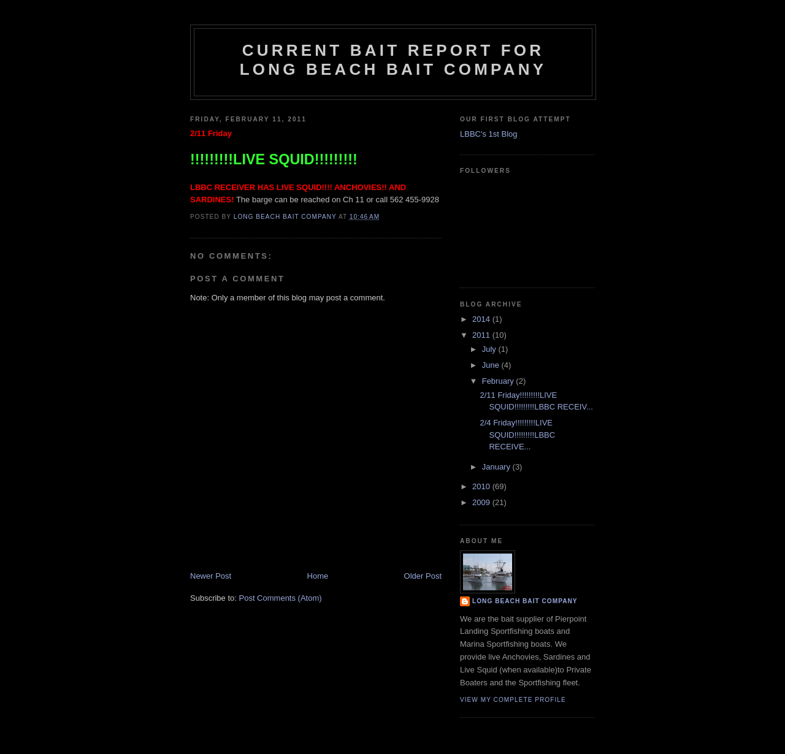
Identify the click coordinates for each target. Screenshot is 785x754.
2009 (482, 502)
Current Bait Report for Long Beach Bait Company (393, 59)
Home (318, 576)
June (492, 365)
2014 (482, 319)
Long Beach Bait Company (525, 601)
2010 (482, 486)
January (497, 466)
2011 (482, 335)
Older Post (423, 576)
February (499, 381)
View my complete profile (513, 699)
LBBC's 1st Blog (489, 134)
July (490, 349)
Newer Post (210, 576)
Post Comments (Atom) (280, 598)
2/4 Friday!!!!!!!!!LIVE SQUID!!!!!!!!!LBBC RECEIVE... (517, 434)
